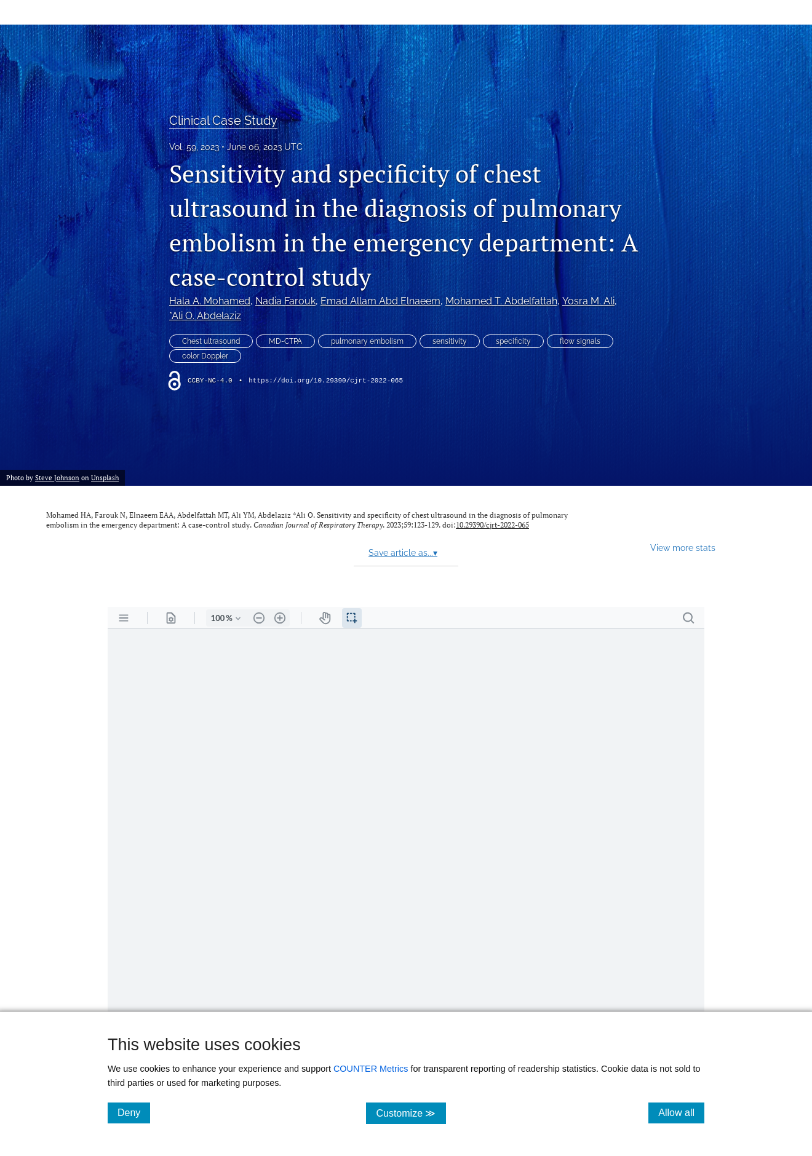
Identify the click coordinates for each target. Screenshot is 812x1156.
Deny (133, 1112)
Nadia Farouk (285, 301)
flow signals (580, 341)
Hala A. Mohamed (209, 301)
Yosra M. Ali (588, 301)
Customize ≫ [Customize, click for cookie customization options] (410, 1112)
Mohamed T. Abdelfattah (501, 301)
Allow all (681, 1112)
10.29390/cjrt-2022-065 (492, 525)
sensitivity (449, 341)
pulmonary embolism (367, 341)
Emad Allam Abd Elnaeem (380, 301)
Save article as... (402, 553)
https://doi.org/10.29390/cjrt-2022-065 (326, 380)
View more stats (682, 547)
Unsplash (105, 477)
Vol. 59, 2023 (194, 147)
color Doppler (205, 356)
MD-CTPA (285, 341)
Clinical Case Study (223, 120)
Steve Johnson (57, 477)
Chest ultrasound (211, 341)
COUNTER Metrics (370, 1069)
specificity (513, 341)
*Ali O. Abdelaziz (205, 316)
